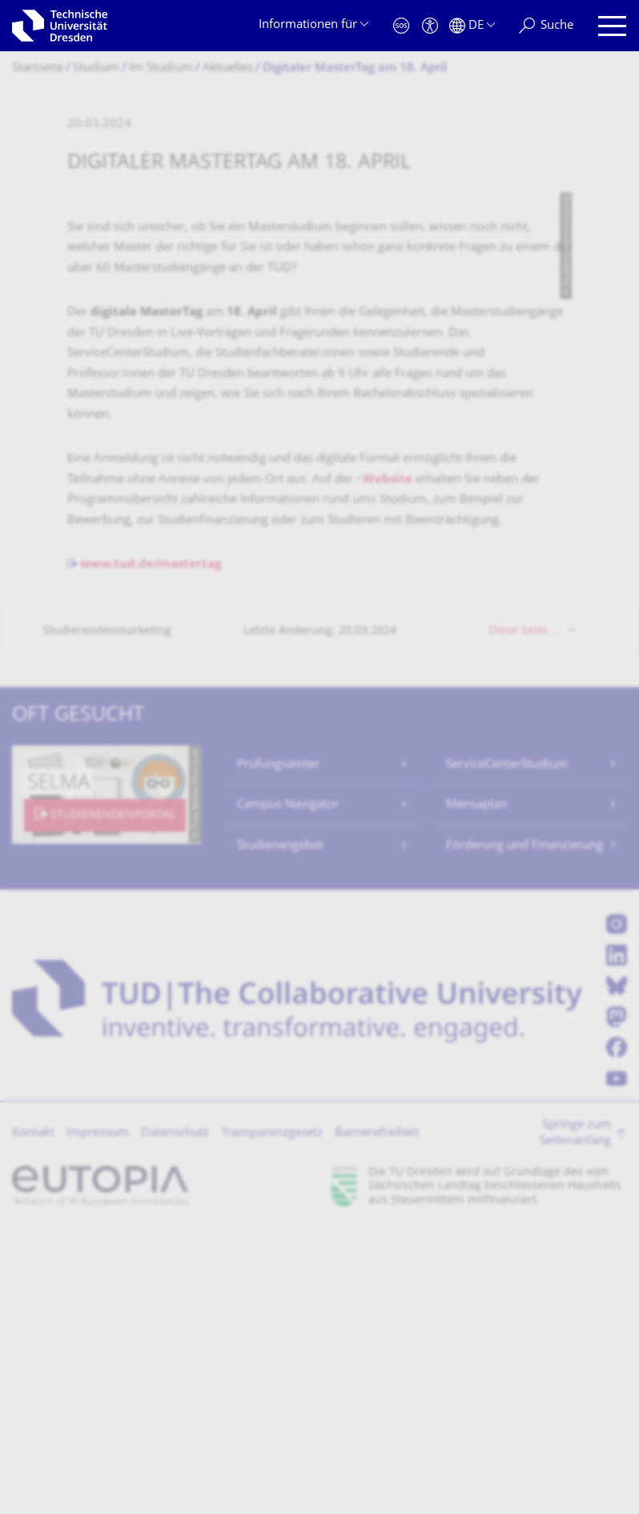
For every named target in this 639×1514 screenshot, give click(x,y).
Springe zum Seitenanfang (575, 1416)
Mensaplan (476, 1088)
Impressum (97, 1416)
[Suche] (546, 26)
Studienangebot (280, 1128)
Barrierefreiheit (377, 1416)
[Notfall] (401, 26)
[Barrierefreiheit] (430, 26)
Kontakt (33, 1416)
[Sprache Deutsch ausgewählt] (472, 26)
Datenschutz (175, 1416)
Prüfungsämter (278, 1048)
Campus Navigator (288, 1088)
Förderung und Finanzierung (524, 1128)
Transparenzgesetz (272, 1416)
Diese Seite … (524, 914)
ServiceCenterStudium (507, 1048)
